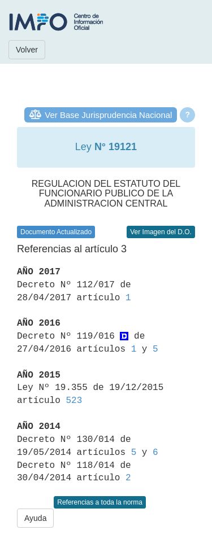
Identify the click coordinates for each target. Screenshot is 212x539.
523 (74, 401)
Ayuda (35, 518)
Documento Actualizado (56, 232)
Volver (27, 49)
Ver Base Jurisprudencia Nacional (108, 115)
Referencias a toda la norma (99, 502)
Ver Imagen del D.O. (161, 232)
